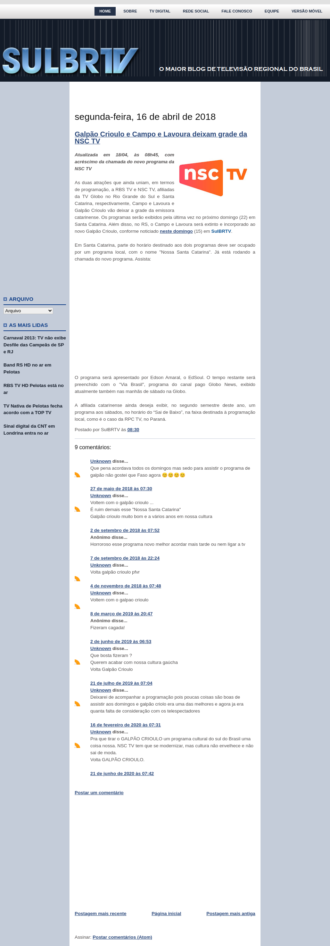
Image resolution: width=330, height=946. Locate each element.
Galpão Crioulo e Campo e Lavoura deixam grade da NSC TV (161, 137)
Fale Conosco (237, 11)
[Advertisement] (34, 186)
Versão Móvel (306, 11)
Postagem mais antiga (230, 913)
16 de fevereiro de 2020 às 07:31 (125, 724)
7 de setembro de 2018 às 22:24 (124, 558)
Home (105, 11)
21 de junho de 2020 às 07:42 (122, 773)
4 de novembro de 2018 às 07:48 (125, 586)
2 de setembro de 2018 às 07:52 (124, 530)
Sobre (130, 11)
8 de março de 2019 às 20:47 (121, 613)
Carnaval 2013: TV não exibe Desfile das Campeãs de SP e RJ (34, 344)
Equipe (272, 11)
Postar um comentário (99, 792)
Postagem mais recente (100, 913)
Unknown (100, 461)
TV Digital (159, 11)
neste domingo (176, 231)
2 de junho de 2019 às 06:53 (120, 641)
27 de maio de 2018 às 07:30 (121, 488)
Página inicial (166, 913)
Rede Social (196, 11)
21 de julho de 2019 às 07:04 (121, 683)
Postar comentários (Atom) (122, 937)
